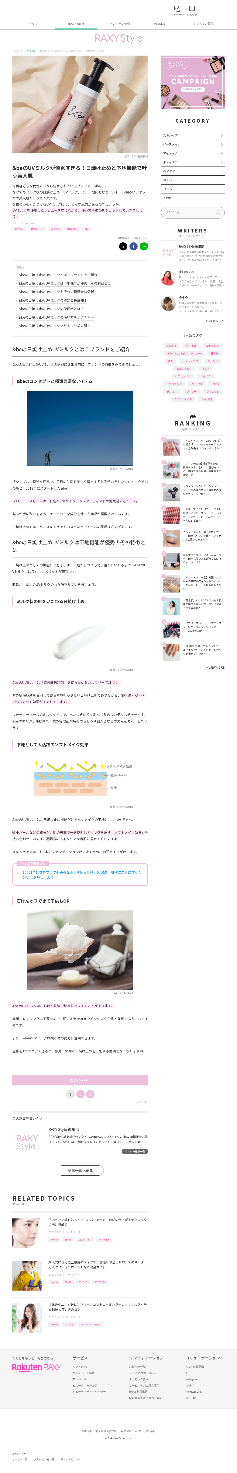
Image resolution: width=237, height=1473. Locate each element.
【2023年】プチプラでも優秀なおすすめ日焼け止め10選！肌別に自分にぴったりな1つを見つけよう (81, 875)
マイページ (79, 1379)
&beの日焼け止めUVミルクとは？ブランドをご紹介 (58, 274)
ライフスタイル (183, 399)
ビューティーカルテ (85, 1385)
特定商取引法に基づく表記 (145, 1398)
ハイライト (104, 1239)
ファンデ (83, 1282)
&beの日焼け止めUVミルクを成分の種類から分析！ (58, 291)
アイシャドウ (190, 361)
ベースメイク (30, 223)
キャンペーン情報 (118, 23)
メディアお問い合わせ (143, 1373)
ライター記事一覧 (135, 1151)
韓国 (170, 361)
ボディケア (170, 162)
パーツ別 (197, 384)
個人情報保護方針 (106, 1431)
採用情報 (150, 1431)
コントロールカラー (90, 1324)
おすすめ (19, 229)
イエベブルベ (174, 384)
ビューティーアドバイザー (89, 1391)
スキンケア (170, 135)
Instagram (191, 1379)
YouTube (190, 1398)
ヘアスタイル (182, 376)
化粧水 (215, 384)
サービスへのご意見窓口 (144, 1385)
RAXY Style (76, 23)
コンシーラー (85, 1239)
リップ (68, 1282)
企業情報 (87, 1431)
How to (54, 1239)
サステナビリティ (71, 1459)
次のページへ (80, 1080)
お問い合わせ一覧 (44, 1459)
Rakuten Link (193, 1391)
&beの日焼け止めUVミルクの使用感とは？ (51, 308)
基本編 (68, 1239)
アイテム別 (100, 1282)
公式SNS (159, 23)
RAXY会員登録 (194, 1366)
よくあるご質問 (203, 23)
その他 (167, 198)
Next (141, 1102)
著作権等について (131, 1431)
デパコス (171, 391)
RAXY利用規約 (138, 1391)
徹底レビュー (37, 229)
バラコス (55, 229)
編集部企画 (212, 345)
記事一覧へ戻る (80, 1170)
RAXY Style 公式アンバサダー (184, 353)
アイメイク (170, 153)
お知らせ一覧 (137, 1366)
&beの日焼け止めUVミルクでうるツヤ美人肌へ (55, 325)
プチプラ (205, 376)
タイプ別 (207, 399)
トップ (33, 23)
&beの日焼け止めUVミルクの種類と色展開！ (53, 300)
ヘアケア (169, 171)
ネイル (167, 180)
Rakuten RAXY (31, 9)
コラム (167, 189)
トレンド (213, 361)
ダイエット (212, 391)
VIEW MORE (215, 321)
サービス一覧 (20, 1459)
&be (87, 229)
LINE (188, 1385)
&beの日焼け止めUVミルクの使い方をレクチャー (56, 317)
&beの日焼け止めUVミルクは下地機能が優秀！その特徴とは (65, 283)
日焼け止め (72, 229)
